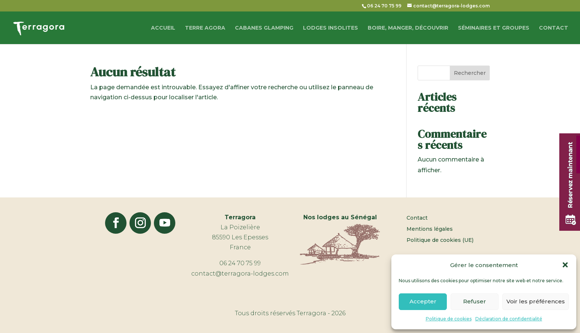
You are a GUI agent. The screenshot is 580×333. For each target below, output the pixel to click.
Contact (553, 28)
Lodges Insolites (330, 28)
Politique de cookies (449, 319)
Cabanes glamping (264, 28)
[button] (565, 265)
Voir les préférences (535, 301)
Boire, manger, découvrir (408, 28)
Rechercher (470, 73)
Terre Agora (205, 28)
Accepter (422, 301)
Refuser (474, 301)
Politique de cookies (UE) (440, 240)
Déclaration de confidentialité (508, 319)
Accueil (163, 28)
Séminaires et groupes (493, 28)
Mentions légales (430, 229)
